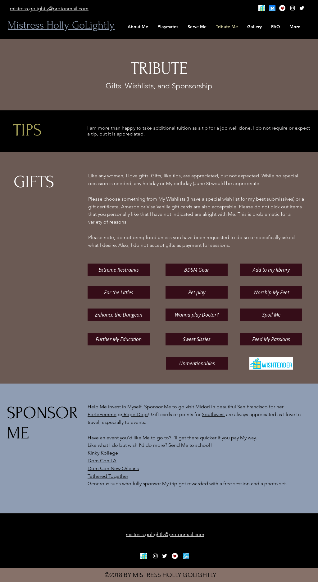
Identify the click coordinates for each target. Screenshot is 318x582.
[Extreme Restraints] (119, 270)
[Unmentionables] (197, 363)
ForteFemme (102, 414)
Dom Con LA (102, 461)
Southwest (213, 414)
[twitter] (302, 8)
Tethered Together (108, 476)
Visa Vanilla (158, 207)
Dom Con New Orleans (113, 468)
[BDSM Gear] (197, 270)
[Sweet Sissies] (197, 339)
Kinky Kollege (103, 453)
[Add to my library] (271, 270)
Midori (202, 407)
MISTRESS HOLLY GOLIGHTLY (174, 575)
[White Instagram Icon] (292, 8)
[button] (197, 26)
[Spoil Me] (271, 315)
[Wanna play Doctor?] (197, 315)
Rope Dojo (135, 414)
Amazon (130, 207)
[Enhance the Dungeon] (119, 315)
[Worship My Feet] (271, 292)
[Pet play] (197, 292)
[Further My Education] (119, 339)
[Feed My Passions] (271, 339)
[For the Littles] (119, 292)
